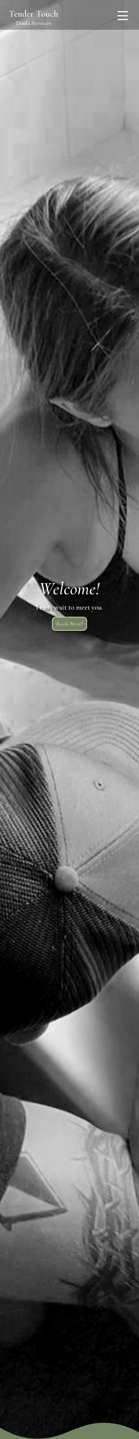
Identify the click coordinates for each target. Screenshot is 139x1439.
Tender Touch (33, 14)
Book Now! (69, 623)
